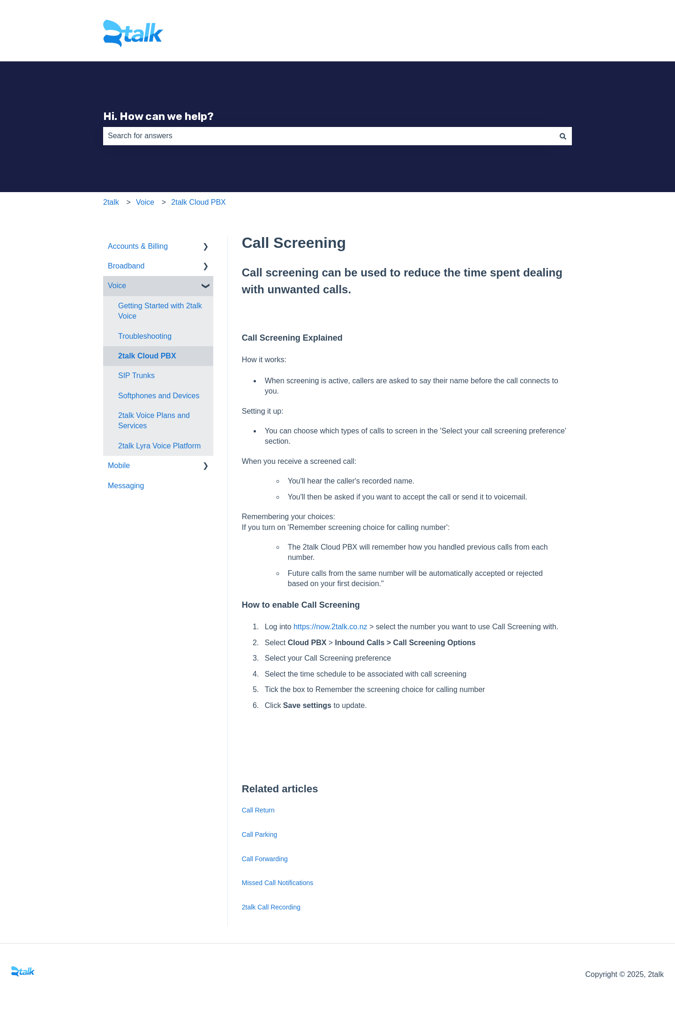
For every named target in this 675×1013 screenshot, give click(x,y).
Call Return (258, 810)
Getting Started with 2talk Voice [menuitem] (160, 311)
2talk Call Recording (271, 907)
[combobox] (328, 136)
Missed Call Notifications (278, 882)
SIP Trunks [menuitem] (136, 376)
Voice (145, 202)
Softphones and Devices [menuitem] (158, 396)
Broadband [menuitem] (126, 266)
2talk (111, 202)
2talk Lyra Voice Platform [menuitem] (159, 446)
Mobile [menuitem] (119, 465)
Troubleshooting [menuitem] (145, 336)
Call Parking (259, 834)
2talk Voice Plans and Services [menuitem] (154, 420)
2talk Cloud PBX (198, 202)
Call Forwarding (265, 859)
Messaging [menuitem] (126, 486)
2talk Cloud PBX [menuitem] (147, 356)
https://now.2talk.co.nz (330, 627)
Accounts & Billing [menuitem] (138, 246)
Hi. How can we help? (158, 116)
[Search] (563, 136)
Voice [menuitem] (117, 286)
